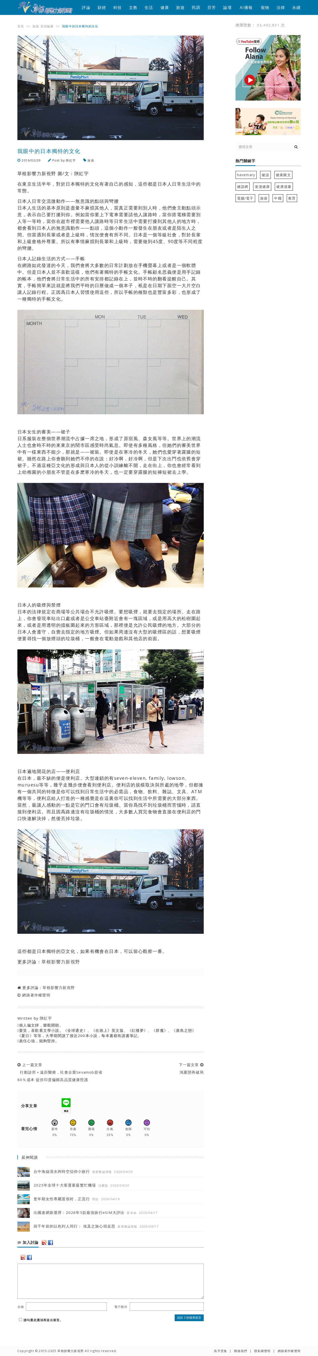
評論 (86, 7)
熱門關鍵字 (245, 161)
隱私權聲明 (262, 1351)
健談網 (242, 186)
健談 (265, 174)
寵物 (265, 7)
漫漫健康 (262, 186)
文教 (133, 7)
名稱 (20, 1307)
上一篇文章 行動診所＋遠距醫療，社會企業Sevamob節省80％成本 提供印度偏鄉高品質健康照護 (59, 1072)
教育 (292, 198)
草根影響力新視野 (60, 962)
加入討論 (28, 1242)
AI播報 (246, 7)
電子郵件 (120, 1307)
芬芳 (211, 7)
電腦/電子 (245, 198)
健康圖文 (283, 174)
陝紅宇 (71, 160)
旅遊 (180, 7)
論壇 (227, 7)
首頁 (20, 26)
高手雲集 (220, 1351)
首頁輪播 (47, 26)
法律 (281, 7)
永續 (296, 7)
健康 (164, 7)
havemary (246, 174)
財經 (102, 7)
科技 (117, 7)
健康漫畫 (283, 186)
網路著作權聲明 (36, 994)
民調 (196, 7)
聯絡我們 (240, 1351)
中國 (277, 198)
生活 (149, 7)
